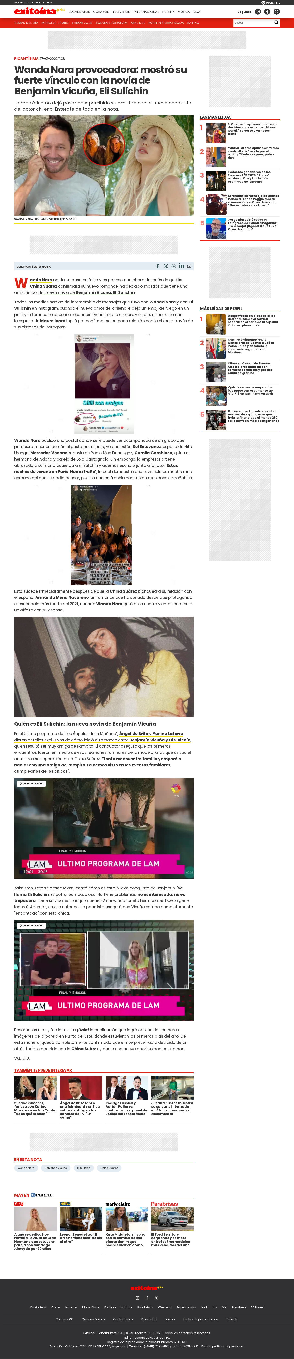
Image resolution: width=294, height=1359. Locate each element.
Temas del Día (26, 22)
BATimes (257, 1307)
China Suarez (109, 1168)
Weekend (165, 1307)
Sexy (197, 11)
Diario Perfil (38, 1307)
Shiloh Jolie (82, 22)
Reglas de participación (200, 1319)
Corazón (101, 11)
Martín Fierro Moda (166, 22)
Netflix (168, 11)
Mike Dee (138, 22)
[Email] (189, 267)
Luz (215, 1307)
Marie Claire (90, 1307)
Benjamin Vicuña (56, 1168)
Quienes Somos (93, 1319)
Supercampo (186, 1307)
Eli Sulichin (83, 1168)
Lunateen (239, 1307)
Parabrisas (145, 1307)
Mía (224, 1307)
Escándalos (79, 11)
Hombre (127, 1307)
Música (184, 11)
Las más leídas (216, 117)
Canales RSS (65, 1319)
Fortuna (110, 1307)
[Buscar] (252, 23)
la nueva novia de (87, 292)
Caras (55, 1307)
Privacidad (149, 1319)
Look (204, 1307)
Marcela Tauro (55, 22)
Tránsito (232, 1319)
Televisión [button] (121, 11)
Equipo (170, 1319)
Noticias (71, 1307)
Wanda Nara (26, 1168)
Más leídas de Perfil (221, 308)
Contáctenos (123, 1319)
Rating (193, 22)
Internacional (146, 11)
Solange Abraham (111, 22)
